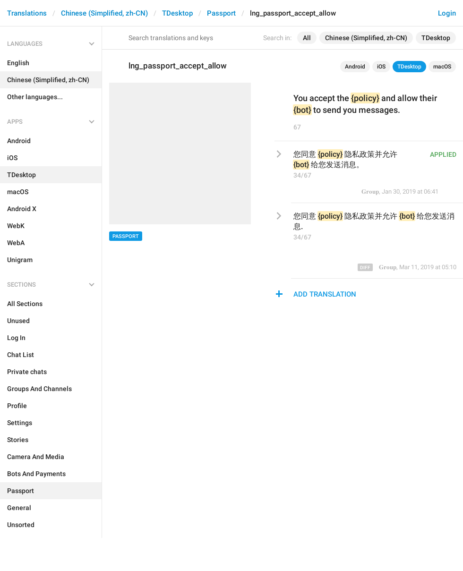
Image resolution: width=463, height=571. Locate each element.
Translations (27, 13)
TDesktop (177, 13)
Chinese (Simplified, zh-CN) (104, 13)
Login (447, 13)
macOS (442, 66)
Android (355, 66)
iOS (381, 66)
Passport (221, 13)
